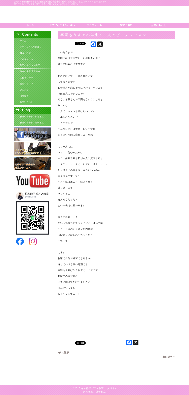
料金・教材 (25, 53)
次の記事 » (169, 356)
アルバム (24, 90)
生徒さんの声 (26, 77)
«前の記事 (63, 352)
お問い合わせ (158, 25)
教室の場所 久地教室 (30, 65)
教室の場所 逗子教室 (30, 71)
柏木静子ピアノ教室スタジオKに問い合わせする (158, 16)
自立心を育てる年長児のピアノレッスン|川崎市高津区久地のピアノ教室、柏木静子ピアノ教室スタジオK (34, 14)
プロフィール (94, 25)
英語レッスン (26, 83)
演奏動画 (24, 96)
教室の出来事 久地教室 (32, 116)
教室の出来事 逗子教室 (32, 122)
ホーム (30, 25)
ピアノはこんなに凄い (62, 25)
